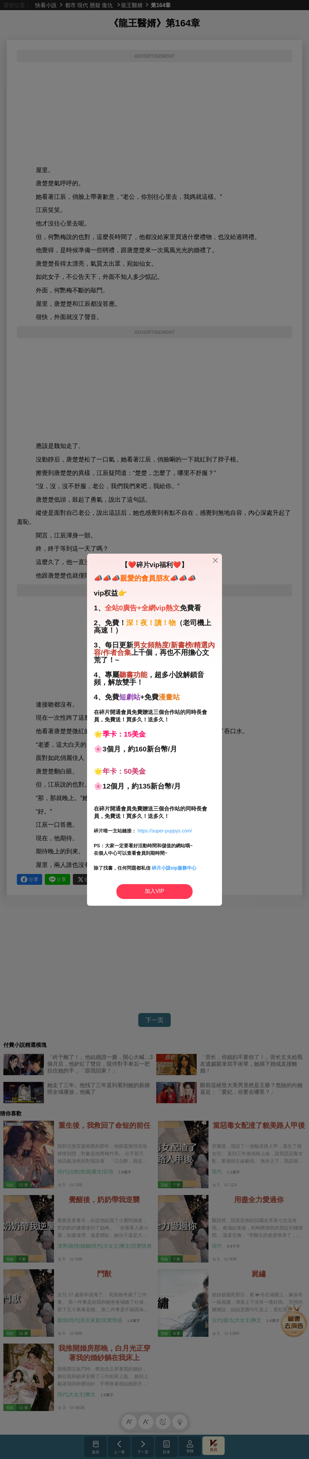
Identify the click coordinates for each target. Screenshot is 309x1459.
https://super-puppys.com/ (165, 830)
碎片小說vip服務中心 (174, 868)
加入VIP (154, 891)
